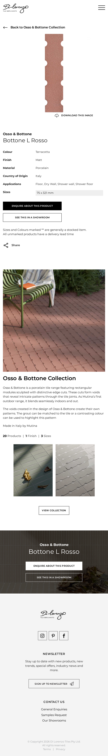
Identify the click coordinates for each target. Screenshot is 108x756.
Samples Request (54, 715)
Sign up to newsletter (51, 683)
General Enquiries (54, 709)
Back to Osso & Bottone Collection (34, 27)
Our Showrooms (54, 720)
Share (11, 245)
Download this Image (74, 116)
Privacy (60, 749)
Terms (47, 749)
